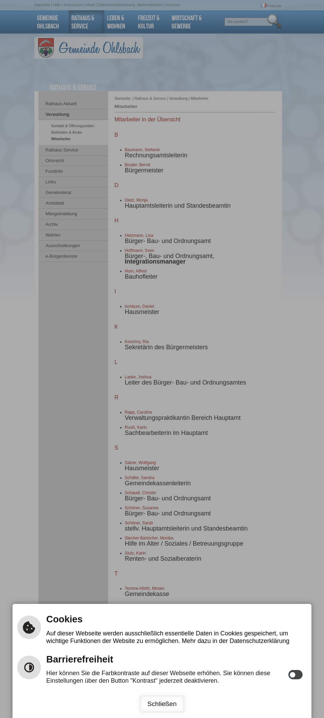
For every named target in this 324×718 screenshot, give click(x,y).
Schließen (161, 703)
